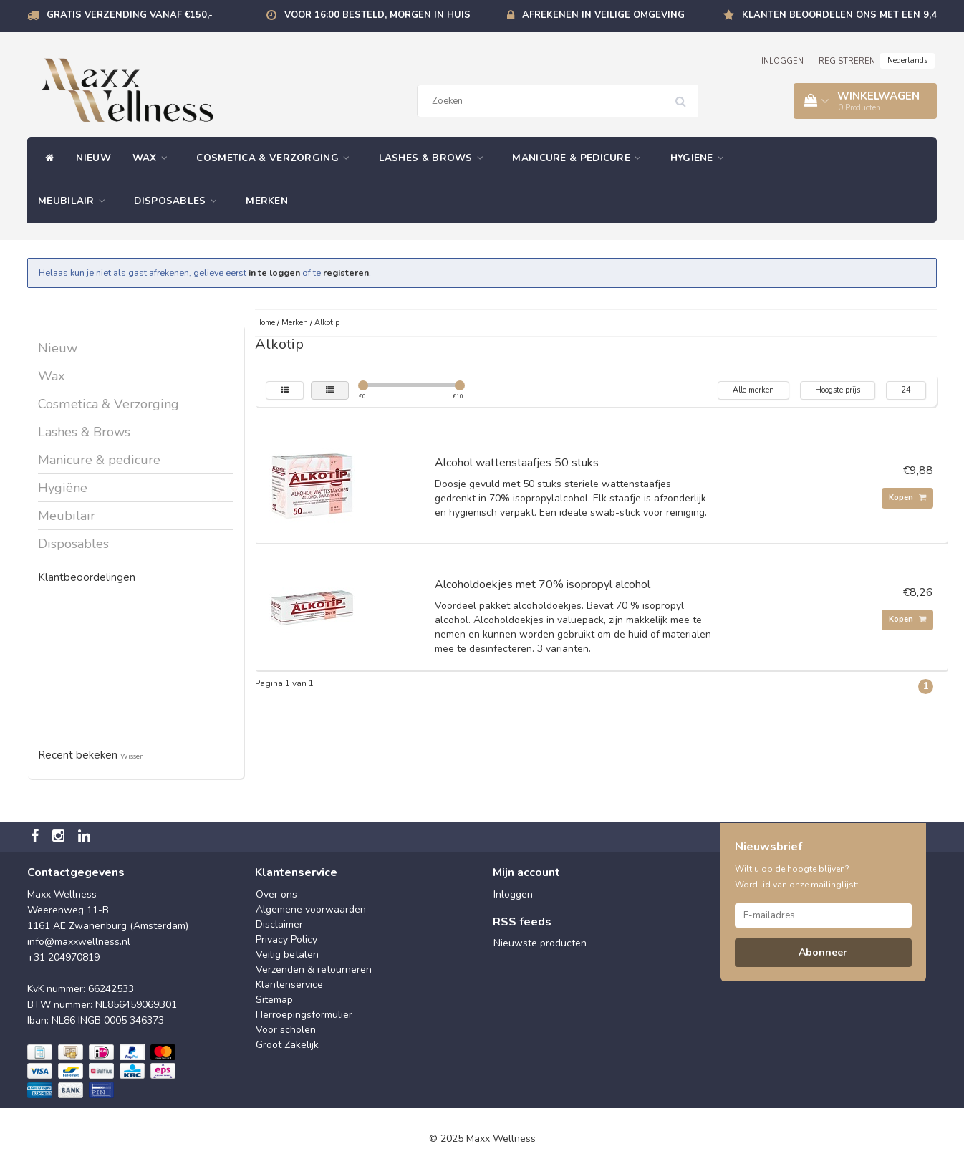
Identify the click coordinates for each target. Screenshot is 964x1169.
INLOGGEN (782, 61)
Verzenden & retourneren (314, 969)
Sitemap (274, 999)
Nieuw (93, 158)
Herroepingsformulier (304, 1014)
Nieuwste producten (540, 943)
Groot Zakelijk (287, 1045)
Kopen (907, 497)
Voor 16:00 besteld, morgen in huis (377, 15)
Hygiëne (701, 158)
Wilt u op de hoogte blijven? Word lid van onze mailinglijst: (797, 876)
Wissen (132, 756)
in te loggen (274, 272)
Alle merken (753, 390)
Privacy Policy (286, 939)
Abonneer (823, 952)
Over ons (276, 894)
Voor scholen (286, 1029)
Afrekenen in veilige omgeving (603, 15)
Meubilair (75, 201)
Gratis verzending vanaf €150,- (130, 15)
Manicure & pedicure (580, 158)
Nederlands (907, 60)
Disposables (179, 201)
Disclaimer (279, 924)
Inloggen (513, 894)
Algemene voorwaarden (311, 909)
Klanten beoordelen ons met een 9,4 (839, 15)
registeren (346, 272)
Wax (153, 158)
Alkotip (326, 322)
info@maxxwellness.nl (78, 941)
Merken (267, 201)
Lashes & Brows (435, 158)
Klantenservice (289, 984)
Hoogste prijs (837, 390)
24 (906, 390)
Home (265, 322)
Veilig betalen (287, 954)
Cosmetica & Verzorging (276, 158)
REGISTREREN (847, 61)
